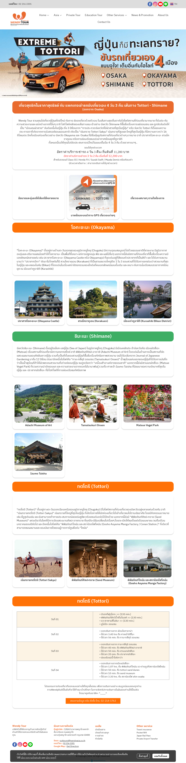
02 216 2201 (25, 4)
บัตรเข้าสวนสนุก (102, 732)
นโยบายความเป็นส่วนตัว (31, 757)
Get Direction (73, 746)
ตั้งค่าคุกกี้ (143, 756)
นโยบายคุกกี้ (51, 757)
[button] (173, 4)
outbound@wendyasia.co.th (72, 740)
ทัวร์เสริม (99, 738)
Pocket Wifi (142, 732)
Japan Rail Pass (144, 735)
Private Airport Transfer (147, 738)
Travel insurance (144, 729)
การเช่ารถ (99, 735)
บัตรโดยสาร (100, 729)
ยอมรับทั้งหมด (160, 756)
